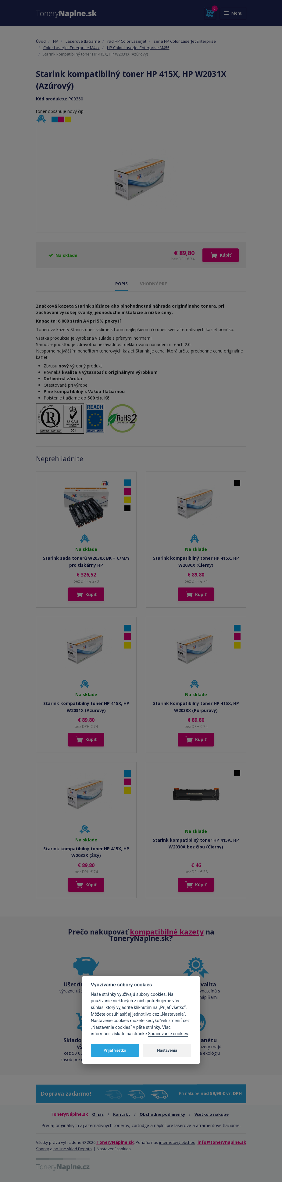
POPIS (121, 284)
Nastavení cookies (114, 1148)
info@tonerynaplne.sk (222, 1142)
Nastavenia (167, 1050)
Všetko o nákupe (212, 1114)
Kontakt (121, 1114)
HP (55, 41)
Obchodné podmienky (162, 1114)
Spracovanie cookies (168, 1033)
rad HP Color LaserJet (126, 41)
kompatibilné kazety (167, 932)
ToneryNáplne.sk (115, 1142)
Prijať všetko (115, 1050)
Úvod (41, 41)
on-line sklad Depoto (72, 1148)
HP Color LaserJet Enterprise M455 (138, 47)
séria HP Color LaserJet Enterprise (185, 41)
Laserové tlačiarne (83, 41)
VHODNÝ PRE (153, 284)
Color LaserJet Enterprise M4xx (71, 47)
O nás (98, 1114)
